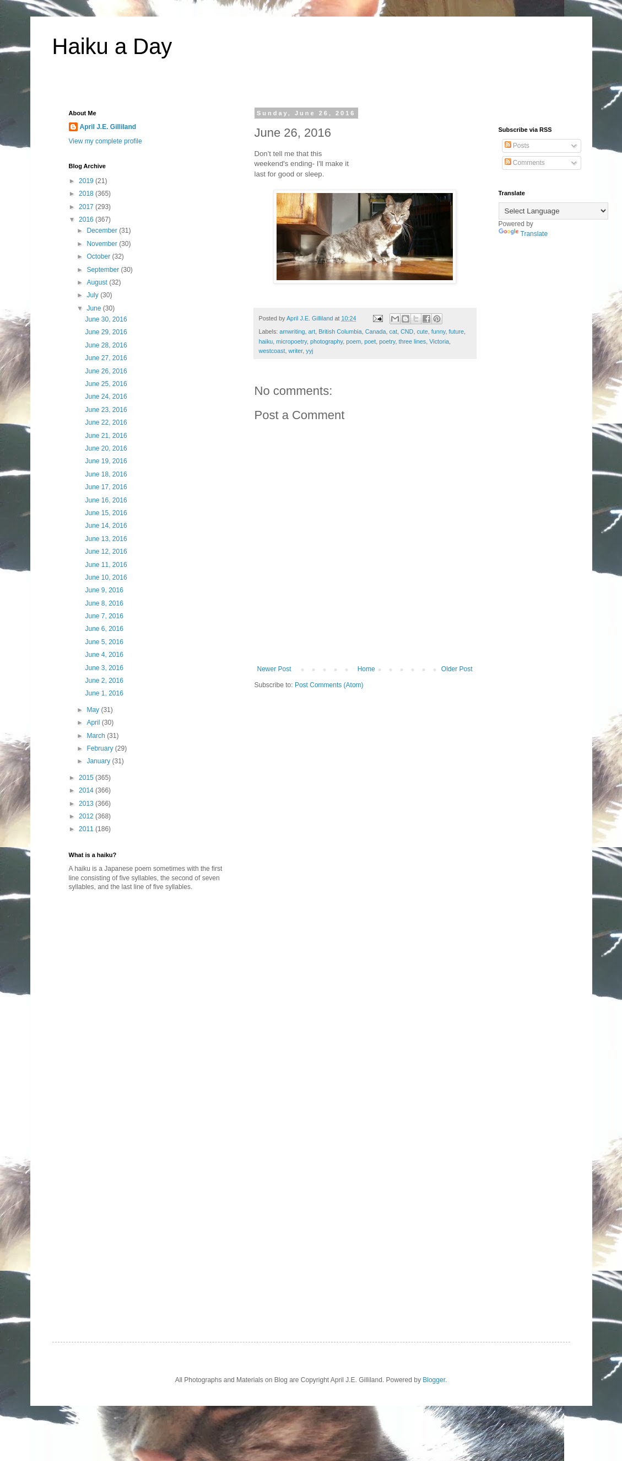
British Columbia (340, 331)
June (94, 308)
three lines (412, 341)
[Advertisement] (161, 985)
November (102, 244)
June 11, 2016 (106, 565)
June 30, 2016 (106, 319)
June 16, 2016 (106, 500)
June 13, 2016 (106, 539)
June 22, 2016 (106, 422)
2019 (87, 181)
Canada (375, 331)
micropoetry (291, 341)
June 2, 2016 (104, 680)
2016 (87, 219)
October (99, 256)
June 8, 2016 (104, 603)
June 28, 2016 (106, 345)
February (100, 748)
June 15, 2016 (106, 513)
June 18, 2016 (106, 474)
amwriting (292, 331)
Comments (525, 163)
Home (366, 669)
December (102, 230)
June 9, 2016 (104, 590)
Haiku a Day (112, 46)
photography (326, 341)
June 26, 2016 (106, 371)
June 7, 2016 (104, 616)
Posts (517, 145)
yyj (309, 350)
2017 (87, 207)
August (97, 282)
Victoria (439, 341)
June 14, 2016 (106, 525)
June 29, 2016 (106, 332)
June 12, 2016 (106, 551)
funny (438, 331)
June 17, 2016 (106, 487)
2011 (87, 829)
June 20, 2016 (106, 448)
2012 (87, 816)
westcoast (272, 350)
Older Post (457, 669)
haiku (266, 341)
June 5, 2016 (104, 642)
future (456, 331)
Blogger (434, 1380)
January (99, 761)
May (93, 710)
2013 (87, 803)
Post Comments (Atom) (329, 685)
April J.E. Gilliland (108, 127)
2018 (87, 193)
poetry (387, 341)
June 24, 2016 (106, 396)
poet (370, 341)
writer (296, 350)
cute (422, 331)
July (93, 295)
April (93, 722)
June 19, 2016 (106, 461)
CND (407, 331)
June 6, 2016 (104, 629)
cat (393, 331)
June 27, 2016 (106, 358)
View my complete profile (105, 141)
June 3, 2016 (104, 668)
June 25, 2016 (106, 384)
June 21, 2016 (106, 436)
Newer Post (274, 669)
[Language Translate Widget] (553, 211)
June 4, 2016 (104, 655)
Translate (523, 234)
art (312, 331)
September (103, 270)
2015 (87, 778)
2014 (87, 790)
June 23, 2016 (106, 410)
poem (353, 341)
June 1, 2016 (104, 693)
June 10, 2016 (106, 577)
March (96, 736)
